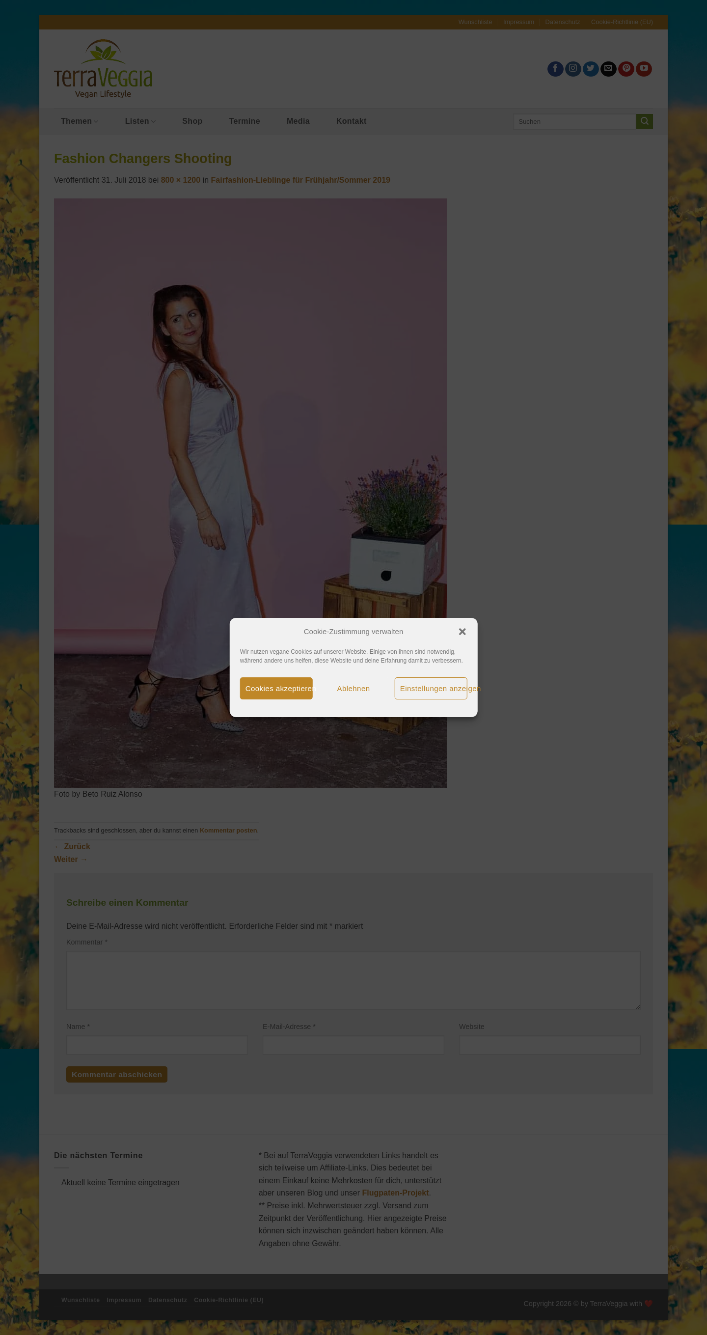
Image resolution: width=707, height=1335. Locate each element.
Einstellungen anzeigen (433, 688)
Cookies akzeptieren (279, 688)
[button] (462, 632)
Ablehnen (353, 688)
